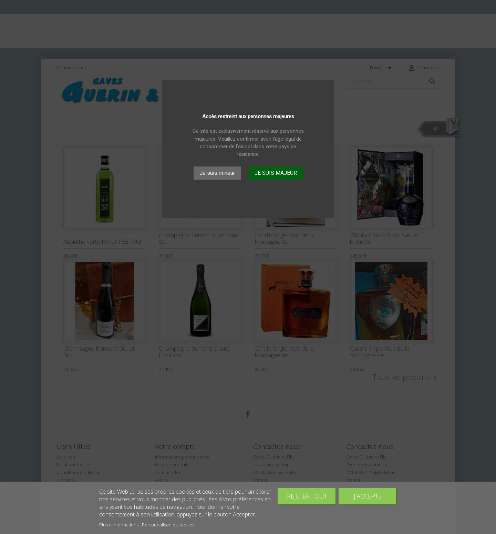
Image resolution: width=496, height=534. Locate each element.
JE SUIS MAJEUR (276, 173)
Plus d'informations (119, 525)
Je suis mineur (217, 173)
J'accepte (368, 496)
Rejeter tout (307, 496)
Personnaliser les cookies (168, 525)
